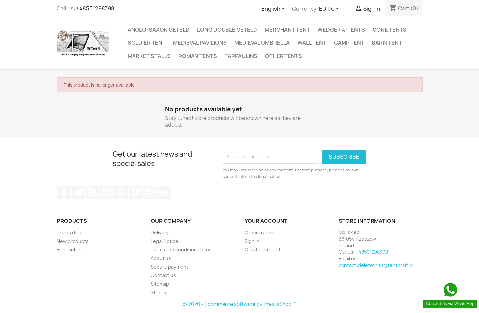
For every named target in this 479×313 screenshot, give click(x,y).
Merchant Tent (287, 29)
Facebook (64, 192)
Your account (266, 220)
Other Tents (283, 56)
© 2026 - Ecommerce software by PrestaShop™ (239, 304)
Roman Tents (197, 56)
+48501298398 (95, 8)
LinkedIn (164, 192)
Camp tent (349, 42)
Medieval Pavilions (200, 42)
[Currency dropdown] (330, 9)
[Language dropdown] (274, 9)
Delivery (160, 232)
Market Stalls (149, 56)
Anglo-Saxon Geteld (159, 29)
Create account (263, 250)
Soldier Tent (146, 42)
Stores (158, 292)
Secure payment (169, 267)
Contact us (163, 275)
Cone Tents (389, 29)
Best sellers (70, 250)
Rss (92, 192)
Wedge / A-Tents (341, 29)
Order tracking (261, 232)
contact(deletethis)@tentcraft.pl (376, 265)
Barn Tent (387, 42)
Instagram (150, 192)
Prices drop (70, 232)
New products (73, 241)
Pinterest (121, 192)
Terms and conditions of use (183, 250)
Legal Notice (164, 241)
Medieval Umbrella (262, 42)
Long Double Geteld (227, 29)
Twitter (78, 192)
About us (161, 258)
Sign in (252, 241)
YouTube (106, 192)
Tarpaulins (241, 56)
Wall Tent (311, 42)
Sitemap (160, 284)
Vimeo (135, 192)
